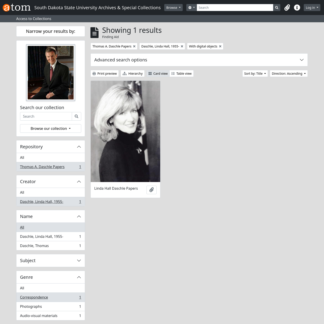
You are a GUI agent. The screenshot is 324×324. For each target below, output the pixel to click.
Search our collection (42, 107)
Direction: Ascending (287, 73)
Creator (28, 181)
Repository (31, 147)
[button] (287, 8)
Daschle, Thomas (50, 246)
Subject (28, 260)
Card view (158, 73)
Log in (311, 7)
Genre (26, 277)
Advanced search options (120, 60)
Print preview (104, 73)
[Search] (235, 7)
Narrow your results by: (50, 31)
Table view (181, 73)
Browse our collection (49, 128)
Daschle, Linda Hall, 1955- (50, 202)
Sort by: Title (253, 73)
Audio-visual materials (50, 316)
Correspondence (50, 298)
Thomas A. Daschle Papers (50, 167)
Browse (172, 7)
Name (26, 216)
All (22, 157)
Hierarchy (133, 73)
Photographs (50, 307)
